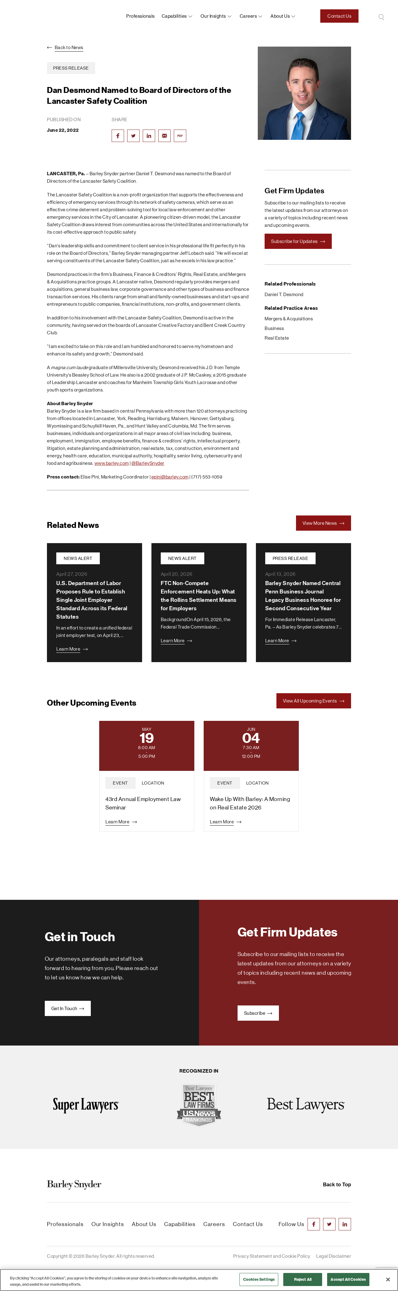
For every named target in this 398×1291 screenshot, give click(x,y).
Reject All (303, 1279)
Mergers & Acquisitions (289, 318)
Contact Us (339, 16)
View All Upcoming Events (314, 700)
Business (274, 328)
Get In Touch (68, 1008)
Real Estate (277, 338)
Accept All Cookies (348, 1279)
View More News (324, 523)
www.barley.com (112, 463)
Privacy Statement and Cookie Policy (271, 1256)
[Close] (388, 1279)
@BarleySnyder (148, 463)
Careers (248, 16)
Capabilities (174, 16)
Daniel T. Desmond (284, 294)
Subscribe (258, 1013)
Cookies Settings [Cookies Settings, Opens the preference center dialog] (259, 1279)
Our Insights (213, 16)
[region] (199, 1280)
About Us (144, 1224)
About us (280, 16)
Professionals (140, 16)
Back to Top (337, 1184)
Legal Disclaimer (333, 1256)
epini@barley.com (170, 476)
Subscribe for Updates (298, 241)
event (120, 783)
